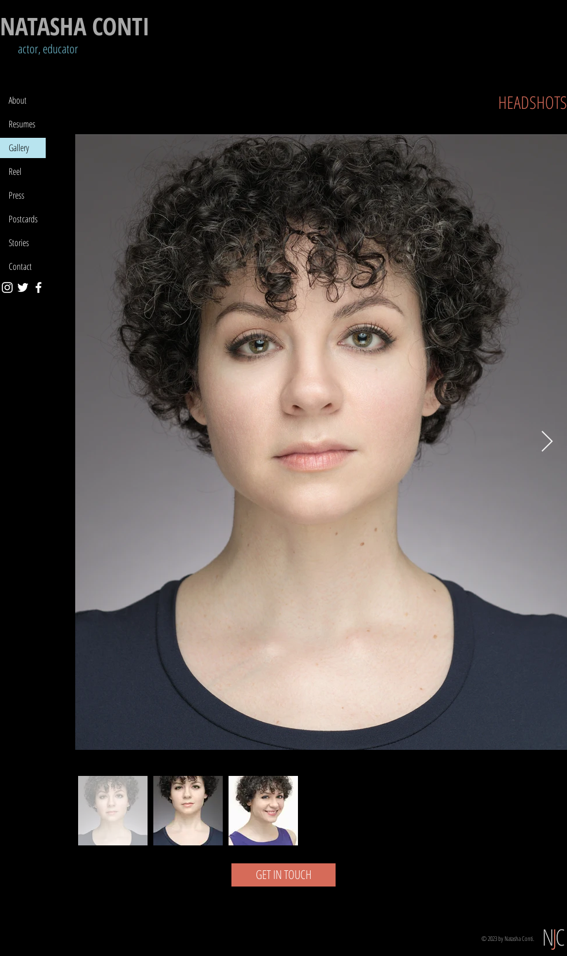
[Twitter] (23, 287)
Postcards (23, 219)
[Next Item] (547, 442)
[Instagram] (7, 287)
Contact (20, 266)
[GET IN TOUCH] (283, 875)
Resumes (22, 124)
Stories (19, 242)
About (18, 100)
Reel (15, 171)
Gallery (19, 147)
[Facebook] (38, 287)
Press (16, 195)
